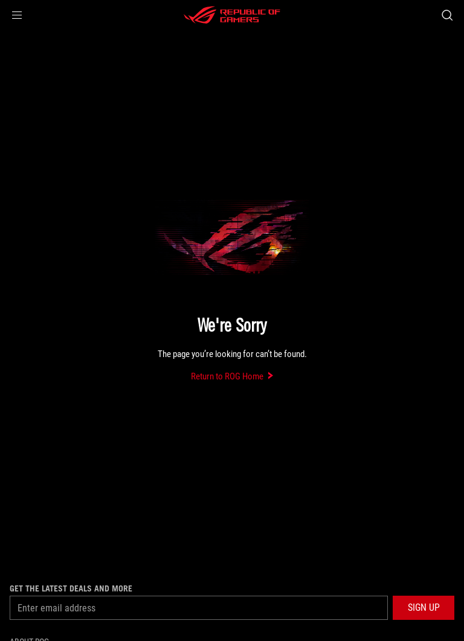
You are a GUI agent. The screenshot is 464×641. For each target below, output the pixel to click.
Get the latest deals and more (71, 588)
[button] (17, 15)
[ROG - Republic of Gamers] (232, 15)
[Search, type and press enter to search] (446, 15)
